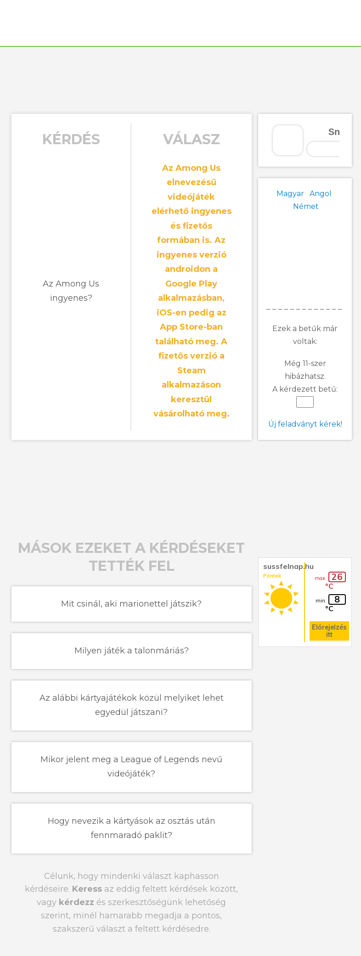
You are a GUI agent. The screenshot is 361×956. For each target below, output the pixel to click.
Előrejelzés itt (329, 631)
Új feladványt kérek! (305, 424)
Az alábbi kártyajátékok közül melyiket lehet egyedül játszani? (131, 705)
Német (306, 206)
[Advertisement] (180, 79)
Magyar (290, 193)
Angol (321, 193)
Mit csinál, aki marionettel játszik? (131, 604)
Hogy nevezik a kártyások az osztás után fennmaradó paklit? (131, 828)
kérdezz (76, 902)
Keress (87, 889)
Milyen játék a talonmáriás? (131, 651)
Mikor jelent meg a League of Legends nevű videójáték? (131, 766)
